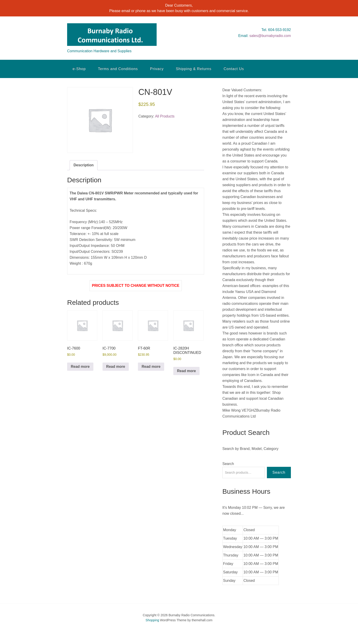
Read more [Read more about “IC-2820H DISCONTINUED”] (186, 371)
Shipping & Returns (193, 69)
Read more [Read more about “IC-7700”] (115, 366)
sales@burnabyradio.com (270, 36)
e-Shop (79, 69)
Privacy (156, 69)
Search (228, 464)
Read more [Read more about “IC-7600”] (80, 366)
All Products (164, 116)
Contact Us (234, 69)
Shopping (152, 620)
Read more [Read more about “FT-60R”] (151, 366)
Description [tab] (84, 165)
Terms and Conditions (118, 69)
